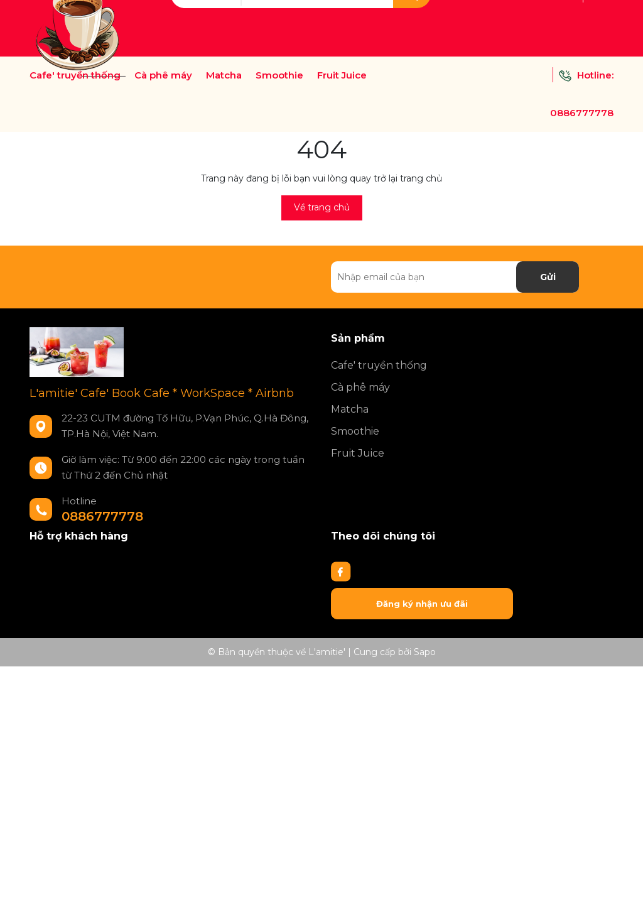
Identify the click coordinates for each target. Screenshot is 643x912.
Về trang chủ (322, 207)
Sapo (425, 652)
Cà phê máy (163, 75)
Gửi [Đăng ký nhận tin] (548, 277)
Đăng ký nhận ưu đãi (422, 604)
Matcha (224, 75)
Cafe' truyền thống (75, 75)
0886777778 (581, 113)
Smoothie (279, 75)
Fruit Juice (342, 75)
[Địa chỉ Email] (455, 277)
